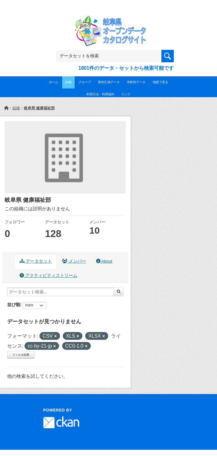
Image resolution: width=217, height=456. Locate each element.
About (104, 261)
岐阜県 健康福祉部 (39, 108)
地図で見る (160, 82)
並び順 (13, 304)
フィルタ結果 (20, 354)
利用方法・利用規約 (100, 94)
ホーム (53, 82)
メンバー (74, 261)
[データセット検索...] (60, 291)
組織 (68, 82)
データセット (36, 261)
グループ (85, 82)
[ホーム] (6, 108)
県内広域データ (109, 82)
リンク (126, 94)
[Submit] (118, 291)
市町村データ (136, 82)
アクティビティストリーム (48, 275)
